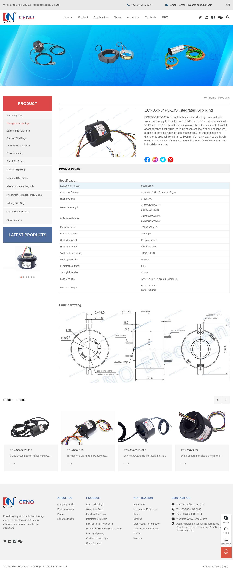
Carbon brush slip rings (18, 131)
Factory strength (65, 510)
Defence (137, 520)
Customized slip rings (97, 539)
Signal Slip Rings (94, 510)
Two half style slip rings (18, 145)
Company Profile (65, 505)
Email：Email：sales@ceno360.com (188, 5)
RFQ (165, 17)
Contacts (150, 17)
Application (101, 17)
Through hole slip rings (17, 123)
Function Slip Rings (96, 515)
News (117, 17)
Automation (139, 505)
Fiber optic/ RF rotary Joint (99, 524)
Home (68, 17)
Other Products (93, 544)
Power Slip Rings (95, 505)
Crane (136, 515)
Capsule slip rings (15, 153)
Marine (136, 534)
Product (83, 17)
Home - (213, 97)
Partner (61, 515)
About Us (133, 17)
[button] (21, 277)
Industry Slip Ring (95, 534)
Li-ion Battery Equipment (145, 529)
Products (224, 97)
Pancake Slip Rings (16, 138)
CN (228, 5)
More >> (137, 539)
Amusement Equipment (145, 510)
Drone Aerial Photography (146, 524)
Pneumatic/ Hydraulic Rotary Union (104, 529)
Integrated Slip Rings (96, 520)
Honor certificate (65, 520)
